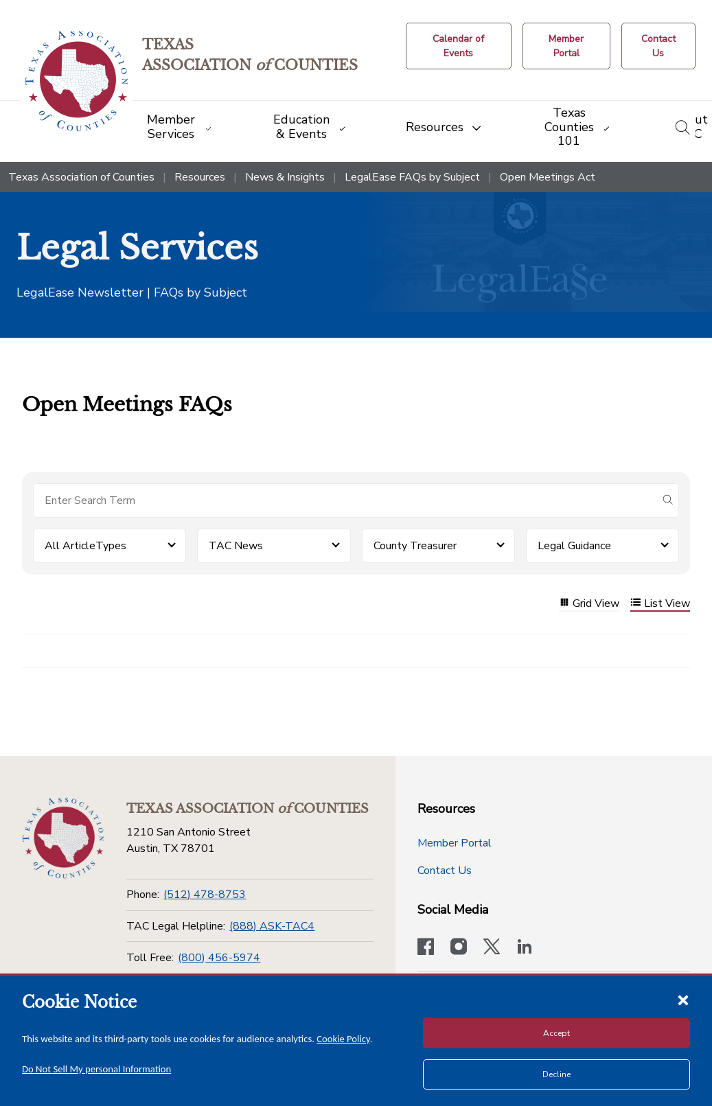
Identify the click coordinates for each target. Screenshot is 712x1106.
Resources (199, 177)
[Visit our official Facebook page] (425, 948)
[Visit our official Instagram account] (458, 948)
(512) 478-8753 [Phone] (204, 894)
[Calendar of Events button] (459, 46)
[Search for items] (345, 500)
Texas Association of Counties (81, 177)
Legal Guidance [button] (574, 545)
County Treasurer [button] (415, 545)
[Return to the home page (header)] (76, 81)
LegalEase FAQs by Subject (412, 177)
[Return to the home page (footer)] (63, 838)
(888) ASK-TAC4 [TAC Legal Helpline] (271, 926)
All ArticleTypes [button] (85, 545)
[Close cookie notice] (683, 999)
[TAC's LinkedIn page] (524, 948)
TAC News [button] (236, 545)
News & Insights (285, 177)
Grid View (589, 604)
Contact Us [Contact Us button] (444, 870)
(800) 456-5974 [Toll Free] (219, 957)
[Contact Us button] (658, 46)
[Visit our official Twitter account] (491, 948)
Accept (556, 1033)
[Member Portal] (566, 46)
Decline (556, 1074)
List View (660, 604)
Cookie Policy (343, 1039)
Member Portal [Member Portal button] (454, 843)
